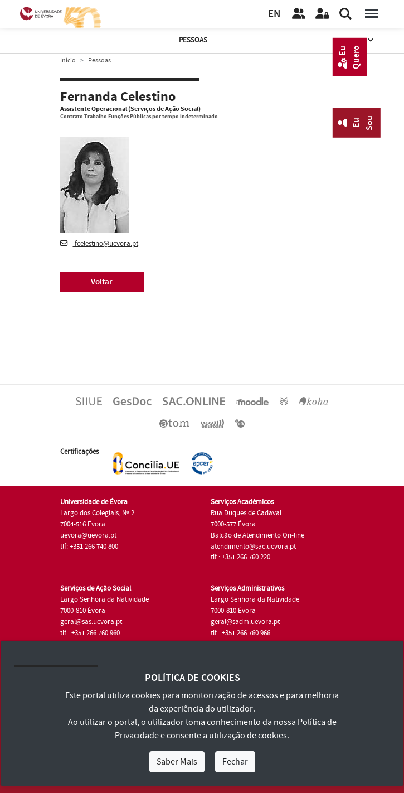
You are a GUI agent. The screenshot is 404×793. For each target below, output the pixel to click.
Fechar (235, 761)
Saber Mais (177, 761)
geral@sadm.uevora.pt (245, 622)
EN (274, 14)
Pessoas (277, 40)
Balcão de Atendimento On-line (257, 535)
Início (68, 60)
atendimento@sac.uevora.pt (253, 546)
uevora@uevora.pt (88, 535)
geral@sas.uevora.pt (91, 622)
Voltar (102, 282)
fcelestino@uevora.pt (99, 244)
